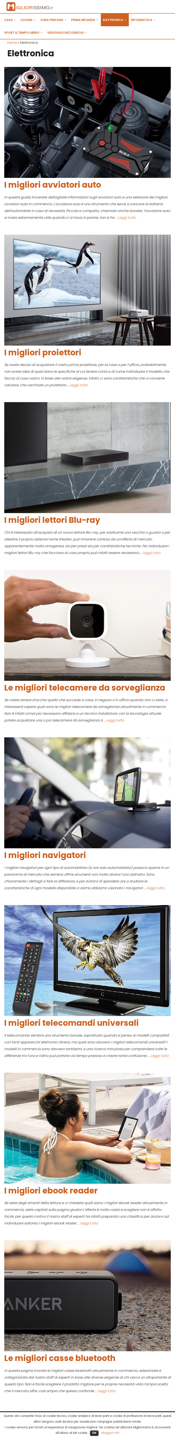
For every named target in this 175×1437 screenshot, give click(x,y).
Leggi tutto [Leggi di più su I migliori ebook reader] (89, 1223)
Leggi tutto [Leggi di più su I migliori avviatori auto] (127, 217)
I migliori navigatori (45, 855)
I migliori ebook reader (51, 1190)
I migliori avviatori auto (52, 184)
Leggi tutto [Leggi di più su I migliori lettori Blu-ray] (151, 552)
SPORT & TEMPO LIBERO (24, 32)
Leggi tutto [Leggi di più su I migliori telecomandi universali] (160, 1055)
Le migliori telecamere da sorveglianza (84, 687)
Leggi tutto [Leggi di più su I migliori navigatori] (155, 888)
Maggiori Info (110, 1433)
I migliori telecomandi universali (71, 1023)
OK (94, 1433)
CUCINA (29, 20)
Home (12, 42)
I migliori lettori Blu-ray (52, 520)
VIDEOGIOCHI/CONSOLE (68, 32)
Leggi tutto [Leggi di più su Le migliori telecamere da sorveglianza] (115, 720)
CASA (11, 20)
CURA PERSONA (54, 20)
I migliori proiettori (42, 352)
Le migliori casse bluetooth (59, 1358)
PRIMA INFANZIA (86, 20)
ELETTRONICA (116, 20)
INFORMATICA (144, 20)
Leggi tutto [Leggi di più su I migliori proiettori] (78, 385)
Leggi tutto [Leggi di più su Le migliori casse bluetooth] (106, 1391)
